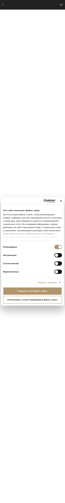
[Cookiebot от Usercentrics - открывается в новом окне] (43, 201)
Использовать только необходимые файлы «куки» (32, 300)
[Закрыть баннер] (61, 201)
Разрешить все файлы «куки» (32, 291)
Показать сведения (47, 282)
